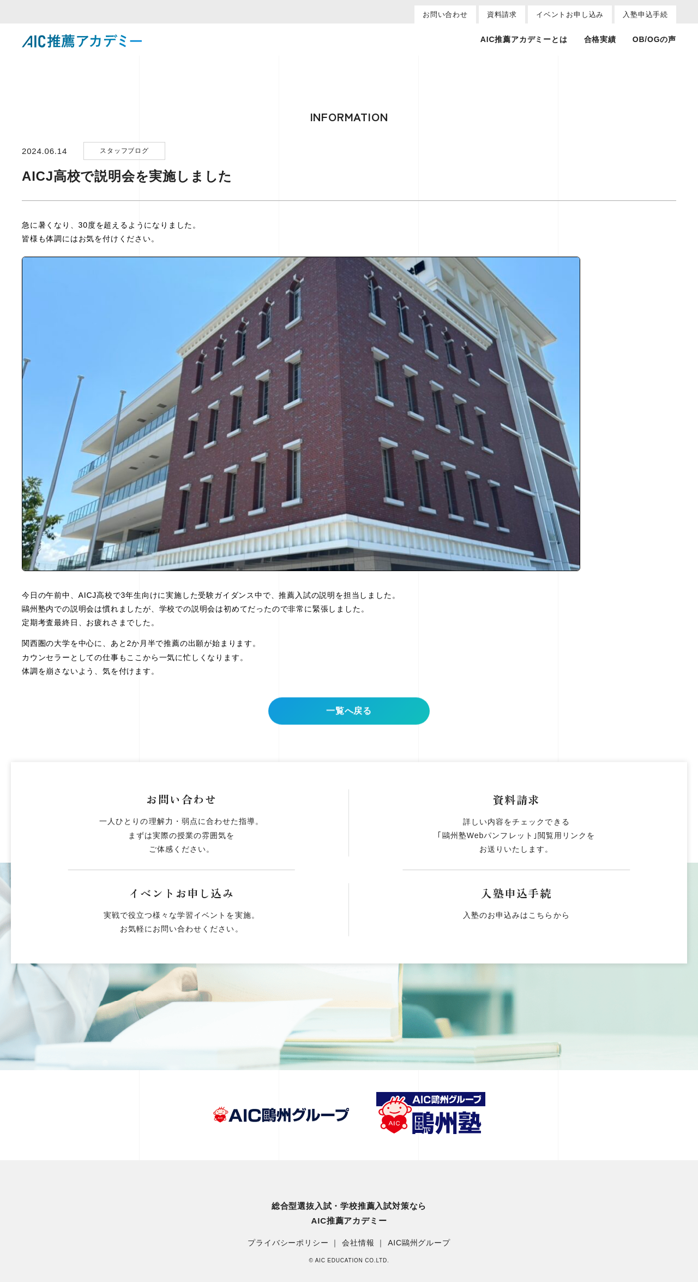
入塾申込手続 (645, 14)
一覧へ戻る (349, 720)
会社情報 (358, 1243)
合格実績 (600, 39)
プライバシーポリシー (288, 1243)
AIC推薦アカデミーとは (524, 39)
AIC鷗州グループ (419, 1243)
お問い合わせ (445, 14)
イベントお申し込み (570, 14)
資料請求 (502, 14)
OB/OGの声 (654, 39)
